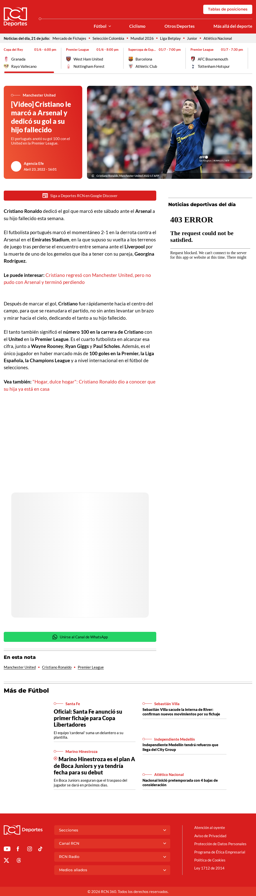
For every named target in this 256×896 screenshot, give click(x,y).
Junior (192, 38)
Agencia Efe (34, 163)
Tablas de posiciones (228, 9)
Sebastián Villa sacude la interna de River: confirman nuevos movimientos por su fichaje (181, 712)
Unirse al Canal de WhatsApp (80, 637)
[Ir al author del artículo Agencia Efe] (16, 166)
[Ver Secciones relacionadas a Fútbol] (109, 26)
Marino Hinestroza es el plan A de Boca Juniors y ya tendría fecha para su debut (94, 766)
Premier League (91, 667)
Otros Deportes (179, 26)
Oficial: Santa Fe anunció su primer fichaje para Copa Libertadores (88, 718)
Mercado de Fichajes (69, 38)
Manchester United (20, 667)
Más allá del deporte (233, 26)
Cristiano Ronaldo (57, 667)
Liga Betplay (170, 38)
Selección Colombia (108, 38)
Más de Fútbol (26, 691)
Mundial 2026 (142, 38)
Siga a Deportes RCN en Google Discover (80, 195)
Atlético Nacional (218, 38)
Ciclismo (137, 26)
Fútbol (100, 26)
